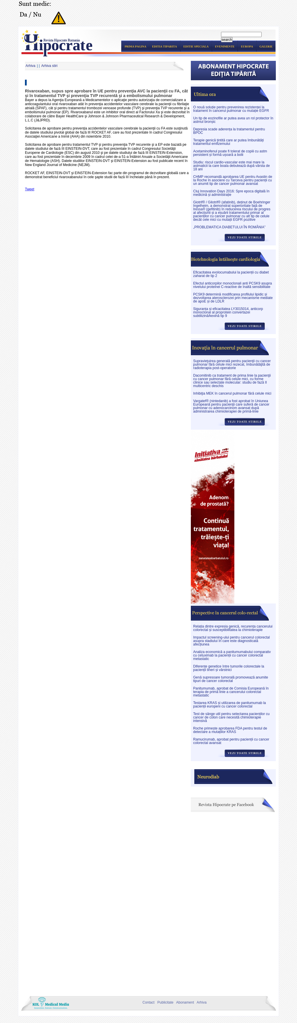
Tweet (29, 189)
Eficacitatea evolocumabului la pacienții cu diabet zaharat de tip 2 (231, 274)
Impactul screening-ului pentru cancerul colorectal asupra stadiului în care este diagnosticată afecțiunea (231, 640)
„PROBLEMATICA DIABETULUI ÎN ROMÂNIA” (229, 227)
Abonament (184, 1002)
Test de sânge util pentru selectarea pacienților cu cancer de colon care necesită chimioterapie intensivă (231, 717)
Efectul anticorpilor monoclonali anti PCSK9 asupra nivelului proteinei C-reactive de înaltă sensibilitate (232, 285)
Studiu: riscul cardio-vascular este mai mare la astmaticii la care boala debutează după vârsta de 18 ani (231, 165)
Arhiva (30, 66)
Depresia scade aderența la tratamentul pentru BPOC (229, 131)
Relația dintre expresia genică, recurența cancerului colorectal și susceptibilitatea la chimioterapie (233, 628)
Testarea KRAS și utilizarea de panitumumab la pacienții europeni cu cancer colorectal (229, 704)
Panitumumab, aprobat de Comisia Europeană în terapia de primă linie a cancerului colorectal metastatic (231, 691)
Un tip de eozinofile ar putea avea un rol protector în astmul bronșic (233, 120)
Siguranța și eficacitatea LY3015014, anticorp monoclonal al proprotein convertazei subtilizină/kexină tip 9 (228, 312)
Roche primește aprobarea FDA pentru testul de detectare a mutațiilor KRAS (230, 730)
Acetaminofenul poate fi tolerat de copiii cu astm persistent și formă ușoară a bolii (230, 153)
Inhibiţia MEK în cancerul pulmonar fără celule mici (232, 393)
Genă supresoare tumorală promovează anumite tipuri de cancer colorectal (230, 679)
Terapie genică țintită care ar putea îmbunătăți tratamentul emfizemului (228, 142)
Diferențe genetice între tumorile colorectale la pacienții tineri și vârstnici (228, 668)
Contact (148, 1002)
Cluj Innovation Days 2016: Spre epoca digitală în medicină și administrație (231, 193)
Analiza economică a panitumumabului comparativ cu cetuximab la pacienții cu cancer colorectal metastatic (232, 655)
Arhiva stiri (49, 66)
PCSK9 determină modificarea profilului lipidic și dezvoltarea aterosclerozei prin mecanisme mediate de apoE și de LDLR (233, 297)
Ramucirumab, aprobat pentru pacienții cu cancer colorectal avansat (231, 741)
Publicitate (164, 1002)
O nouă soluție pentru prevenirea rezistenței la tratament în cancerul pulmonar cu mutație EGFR (231, 109)
